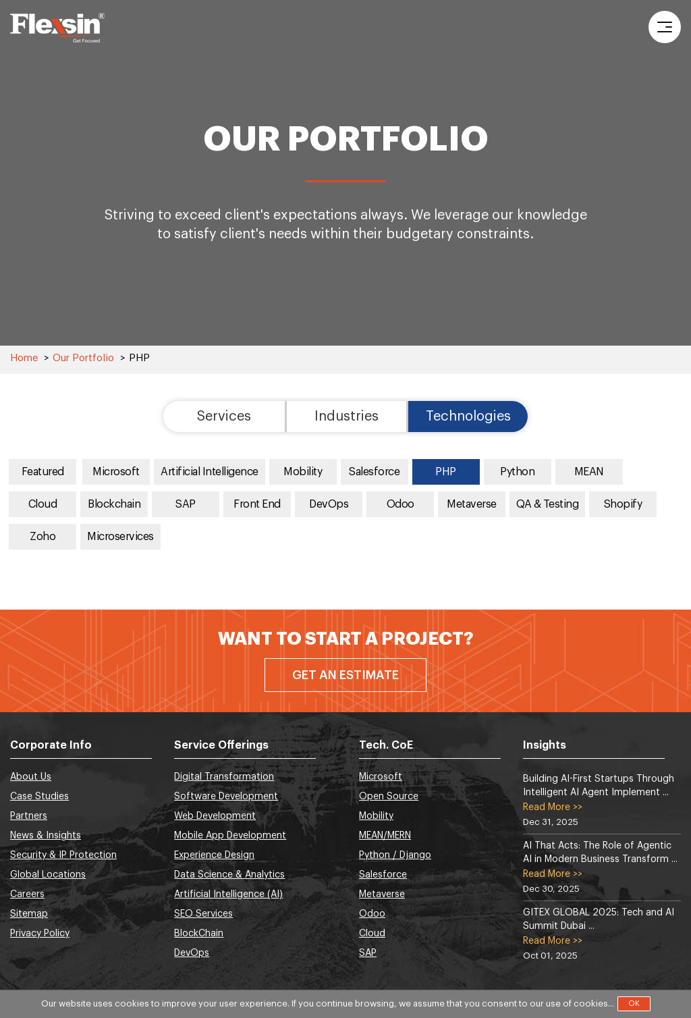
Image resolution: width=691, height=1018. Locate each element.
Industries (346, 416)
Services (224, 416)
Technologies (468, 416)
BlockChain (198, 933)
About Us (30, 777)
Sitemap (29, 914)
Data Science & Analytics (229, 875)
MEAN (589, 471)
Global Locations (48, 875)
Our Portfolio (83, 358)
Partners (28, 816)
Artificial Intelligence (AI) (228, 894)
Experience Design (214, 855)
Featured (43, 471)
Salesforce (374, 471)
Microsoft (116, 471)
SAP (185, 504)
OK (634, 1003)
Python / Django (395, 855)
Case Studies (39, 796)
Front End (257, 504)
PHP (445, 471)
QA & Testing (547, 504)
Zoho (42, 536)
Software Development (226, 796)
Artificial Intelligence (209, 471)
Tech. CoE (386, 745)
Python (517, 471)
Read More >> (552, 807)
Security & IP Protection (63, 855)
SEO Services (203, 914)
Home (24, 358)
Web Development (215, 816)
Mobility (302, 471)
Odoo (400, 504)
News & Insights (45, 835)
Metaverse (472, 504)
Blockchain (114, 504)
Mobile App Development (230, 835)
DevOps (328, 504)
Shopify (623, 504)
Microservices (120, 536)
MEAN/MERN (385, 835)
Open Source (388, 796)
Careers (27, 894)
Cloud (42, 504)
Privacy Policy (40, 933)
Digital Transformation (224, 777)
